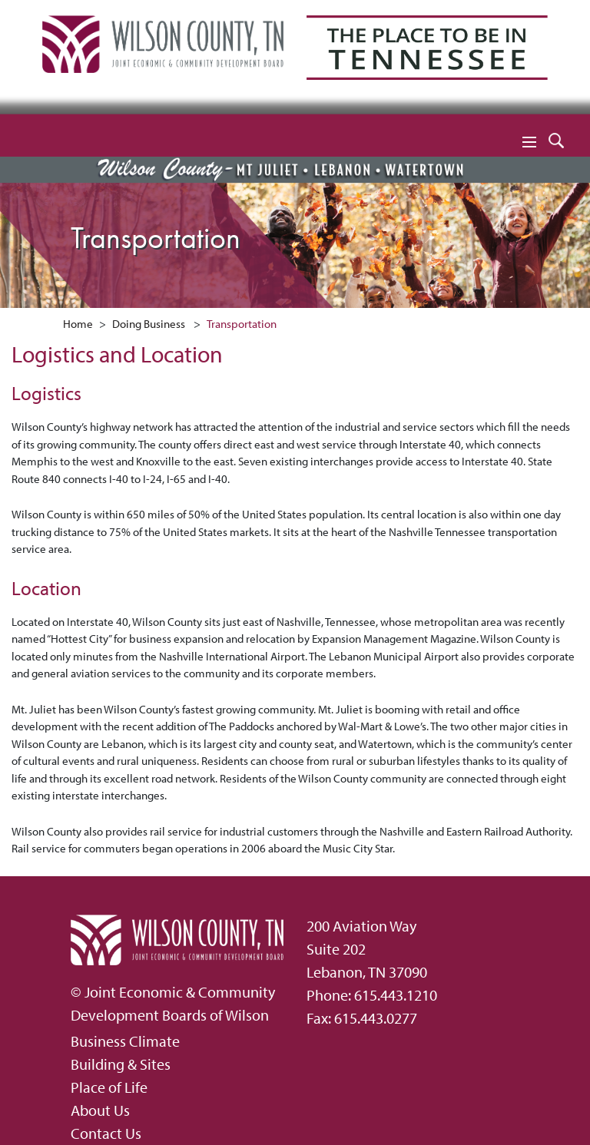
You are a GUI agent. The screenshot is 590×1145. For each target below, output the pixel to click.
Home (78, 323)
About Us (100, 1110)
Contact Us (106, 1133)
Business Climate (125, 1041)
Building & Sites (121, 1064)
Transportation (242, 323)
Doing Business (148, 323)
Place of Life (109, 1087)
